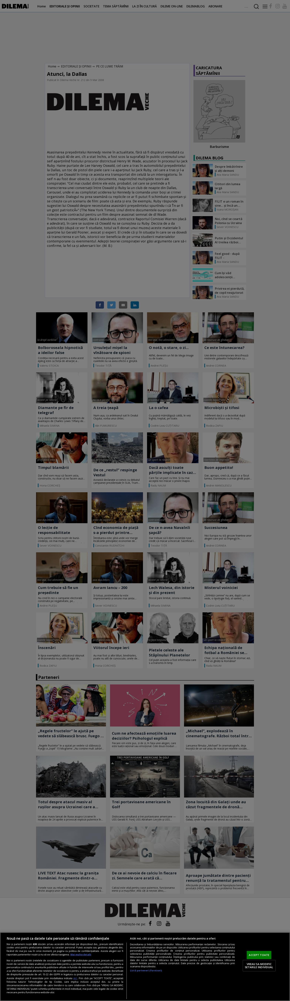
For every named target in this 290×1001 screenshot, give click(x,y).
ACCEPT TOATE (259, 955)
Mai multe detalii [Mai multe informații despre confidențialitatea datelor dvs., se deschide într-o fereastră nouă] (80, 954)
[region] (145, 966)
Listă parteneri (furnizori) (146, 970)
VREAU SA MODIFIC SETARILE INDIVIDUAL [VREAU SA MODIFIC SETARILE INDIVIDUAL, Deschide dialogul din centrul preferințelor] (259, 965)
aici (75, 978)
